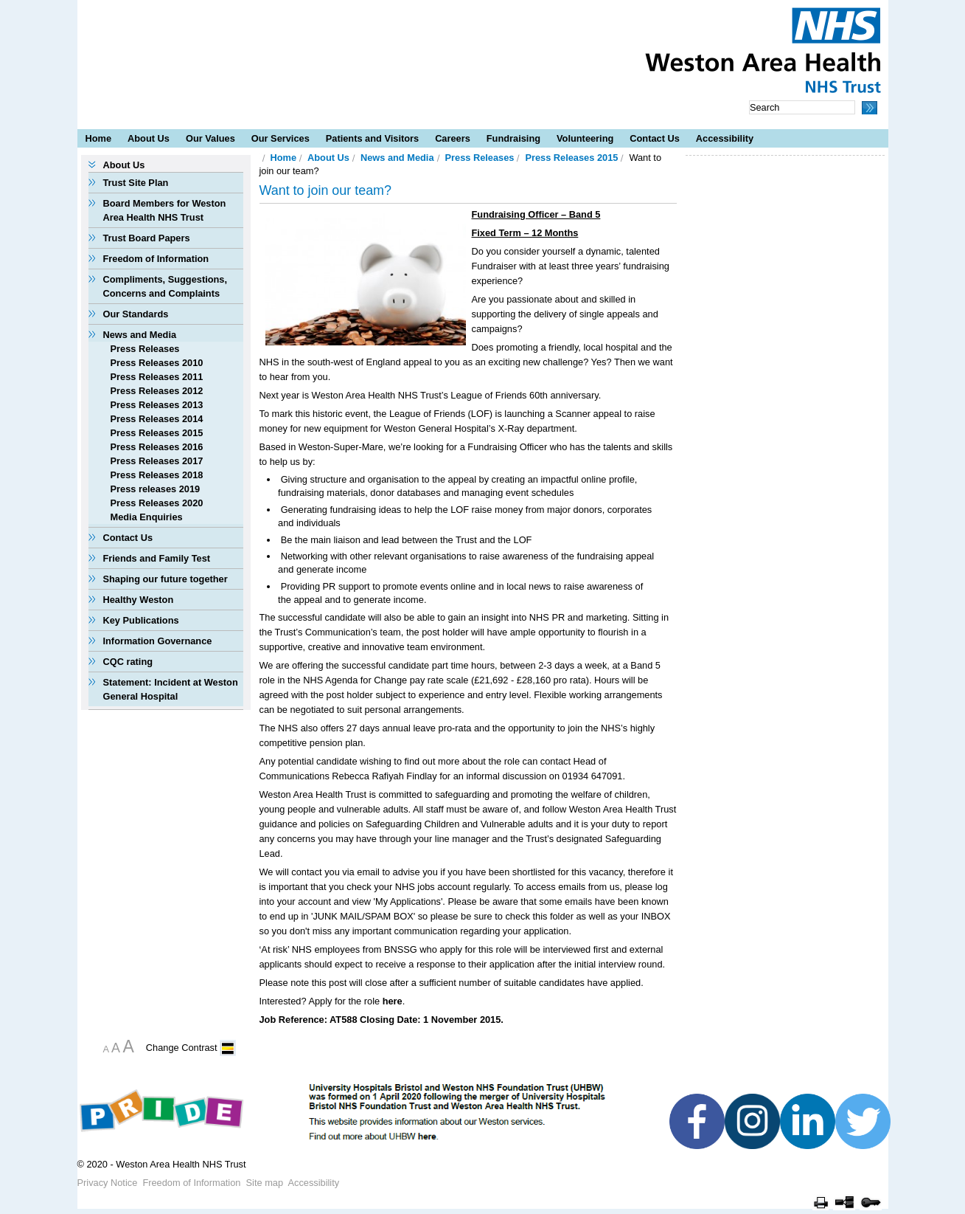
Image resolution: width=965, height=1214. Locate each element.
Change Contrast (181, 1047)
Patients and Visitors (372, 138)
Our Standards (136, 314)
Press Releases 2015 (157, 432)
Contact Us (655, 138)
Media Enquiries (147, 516)
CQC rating (128, 661)
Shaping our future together (165, 578)
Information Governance (157, 640)
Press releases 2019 (156, 488)
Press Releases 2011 (157, 376)
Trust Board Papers (146, 238)
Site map (265, 1182)
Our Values (210, 138)
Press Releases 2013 (157, 404)
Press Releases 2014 (157, 418)
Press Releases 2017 (157, 460)
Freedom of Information (156, 258)
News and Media (140, 334)
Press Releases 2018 (157, 474)
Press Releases (145, 348)
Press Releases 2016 (157, 446)
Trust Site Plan (136, 182)
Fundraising (513, 138)
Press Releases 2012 (157, 390)
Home (99, 138)
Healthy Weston (138, 599)
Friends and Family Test (157, 558)
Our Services (280, 138)
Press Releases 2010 (157, 362)
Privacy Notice (107, 1182)
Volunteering (585, 138)
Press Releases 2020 (157, 502)
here (393, 1001)
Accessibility (724, 138)
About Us (149, 138)
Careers (452, 138)
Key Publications (141, 620)
